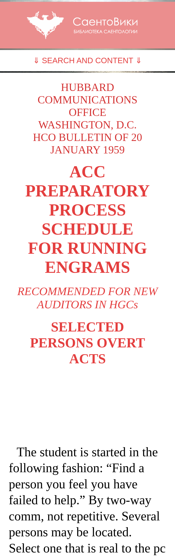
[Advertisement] (87, 405)
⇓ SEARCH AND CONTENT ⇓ (87, 60)
